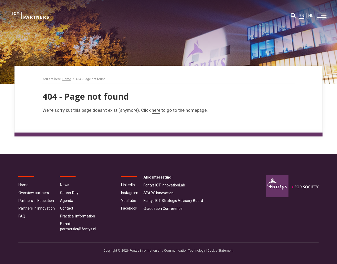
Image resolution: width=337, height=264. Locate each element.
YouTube (128, 201)
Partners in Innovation (36, 208)
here (156, 110)
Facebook (129, 208)
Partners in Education (36, 201)
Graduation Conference (162, 208)
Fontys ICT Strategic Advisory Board (173, 201)
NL (310, 15)
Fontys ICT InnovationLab (164, 185)
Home (66, 79)
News (64, 185)
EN (301, 15)
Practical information (77, 216)
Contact (66, 208)
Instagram (129, 193)
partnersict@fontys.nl (78, 229)
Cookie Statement (220, 250)
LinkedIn (128, 185)
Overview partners (33, 193)
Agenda (66, 201)
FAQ (21, 216)
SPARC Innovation (158, 193)
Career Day (69, 193)
